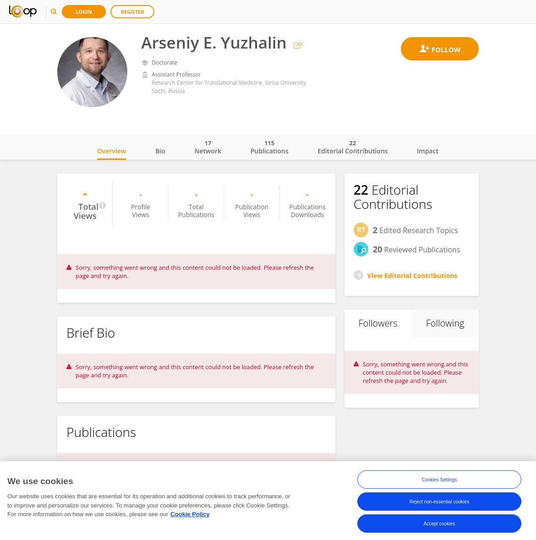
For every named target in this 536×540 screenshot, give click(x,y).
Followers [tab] (377, 323)
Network (207, 147)
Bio (160, 151)
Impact (427, 151)
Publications (270, 147)
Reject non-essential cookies (439, 503)
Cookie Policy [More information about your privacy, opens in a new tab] (189, 516)
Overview (111, 151)
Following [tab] (445, 323)
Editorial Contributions (352, 147)
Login (84, 11)
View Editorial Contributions (412, 275)
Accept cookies (439, 525)
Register (132, 11)
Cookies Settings (439, 481)
